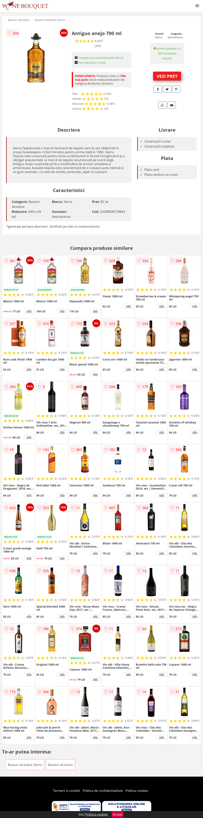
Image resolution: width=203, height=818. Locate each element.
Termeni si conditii (66, 791)
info (29, 311)
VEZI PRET (167, 76)
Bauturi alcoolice (18, 20)
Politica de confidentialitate (103, 791)
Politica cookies (137, 791)
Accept (118, 814)
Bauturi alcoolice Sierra (50, 20)
